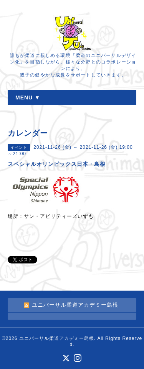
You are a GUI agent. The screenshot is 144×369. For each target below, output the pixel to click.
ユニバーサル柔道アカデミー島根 (56, 338)
